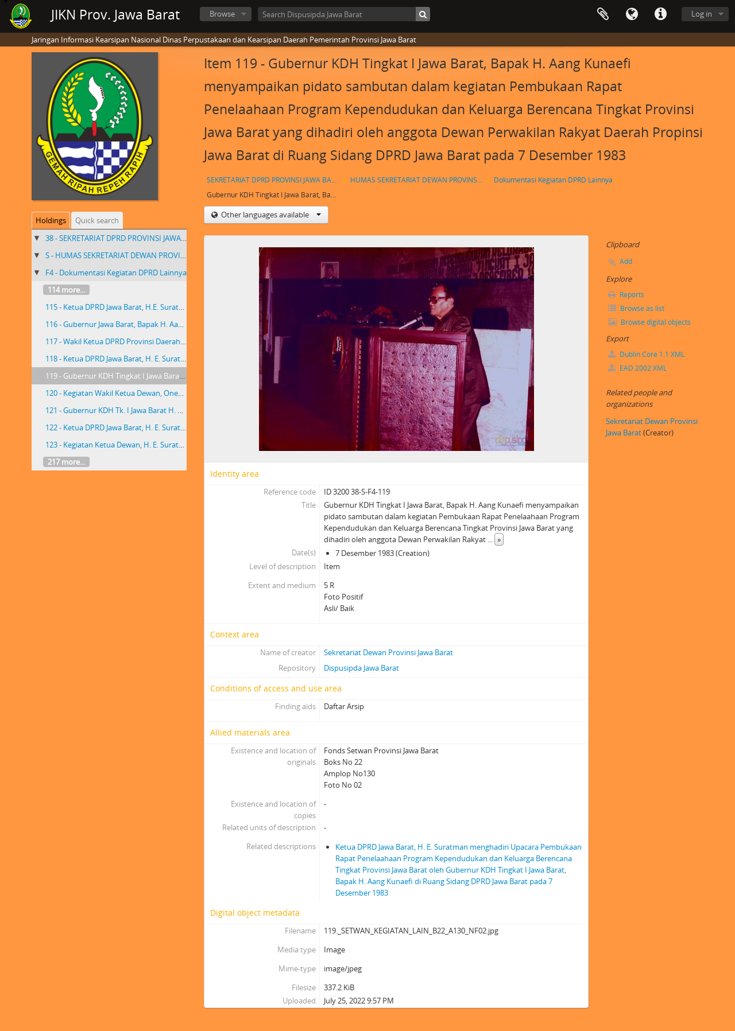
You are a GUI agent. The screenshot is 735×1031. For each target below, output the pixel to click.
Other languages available (270, 214)
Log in (701, 14)
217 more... (66, 462)
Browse (222, 14)
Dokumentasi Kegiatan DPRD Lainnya (553, 180)
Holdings (51, 220)
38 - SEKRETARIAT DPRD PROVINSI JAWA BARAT (125, 238)
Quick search (97, 220)
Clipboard (603, 14)
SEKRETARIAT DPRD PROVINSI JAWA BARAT (274, 180)
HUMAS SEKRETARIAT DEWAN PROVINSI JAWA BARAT (417, 180)
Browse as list (636, 308)
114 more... (66, 290)
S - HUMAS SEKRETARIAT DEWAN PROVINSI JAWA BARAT (140, 255)
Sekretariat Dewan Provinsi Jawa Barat (388, 652)
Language (631, 14)
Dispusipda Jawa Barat (361, 668)
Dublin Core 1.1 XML (646, 354)
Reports (626, 294)
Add (626, 261)
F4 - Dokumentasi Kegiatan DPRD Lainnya (116, 272)
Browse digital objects (649, 322)
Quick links (660, 14)
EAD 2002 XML (637, 368)
